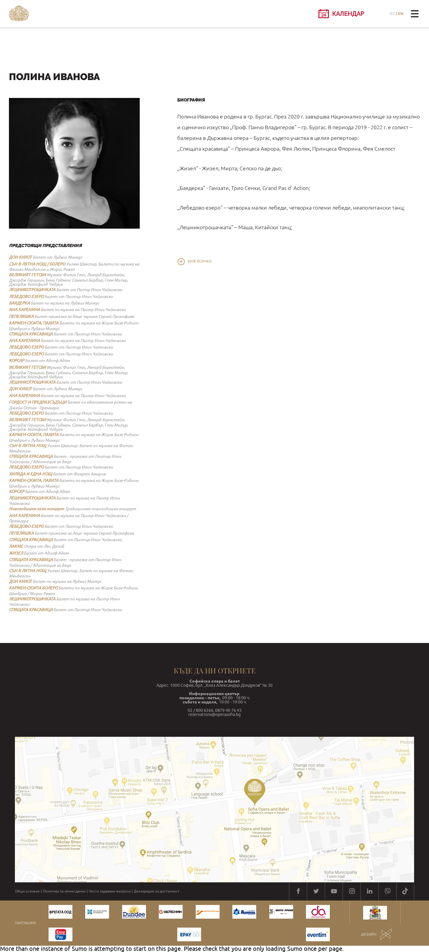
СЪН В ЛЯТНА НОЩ (27, 445)
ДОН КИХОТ (20, 257)
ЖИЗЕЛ (16, 553)
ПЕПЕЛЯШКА (21, 316)
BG (392, 13)
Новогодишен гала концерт (36, 508)
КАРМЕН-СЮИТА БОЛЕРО (33, 588)
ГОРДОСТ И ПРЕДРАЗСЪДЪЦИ (37, 402)
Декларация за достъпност (156, 891)
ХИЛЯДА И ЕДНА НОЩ (30, 474)
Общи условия (27, 891)
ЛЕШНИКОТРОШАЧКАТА (32, 289)
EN (400, 13)
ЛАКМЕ (16, 546)
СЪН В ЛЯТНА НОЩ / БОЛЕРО (37, 264)
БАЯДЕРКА (19, 303)
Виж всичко (200, 261)
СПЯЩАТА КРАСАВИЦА (31, 334)
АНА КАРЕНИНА (24, 309)
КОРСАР (16, 360)
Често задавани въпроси (109, 891)
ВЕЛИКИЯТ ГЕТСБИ (27, 274)
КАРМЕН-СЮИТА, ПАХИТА (33, 323)
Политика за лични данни (64, 891)
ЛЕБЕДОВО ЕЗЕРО (26, 296)
